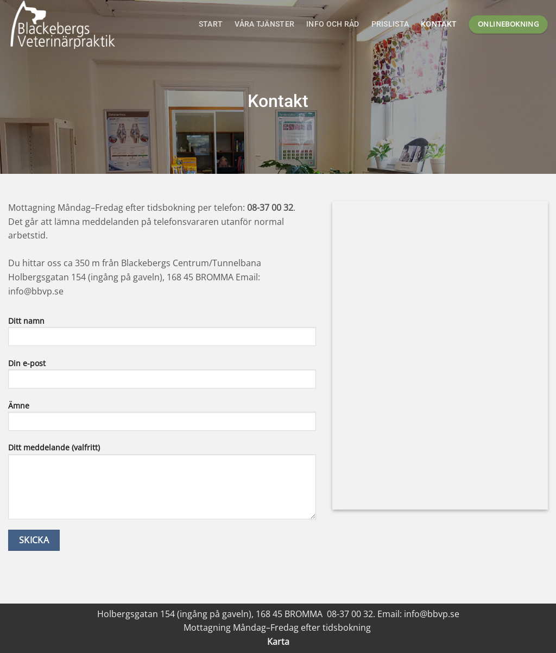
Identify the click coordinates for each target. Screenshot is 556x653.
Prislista (390, 24)
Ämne (162, 419)
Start (211, 24)
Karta (278, 642)
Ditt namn (162, 335)
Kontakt (439, 24)
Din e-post (162, 377)
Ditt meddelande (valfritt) (162, 484)
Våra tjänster (264, 24)
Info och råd (332, 24)
